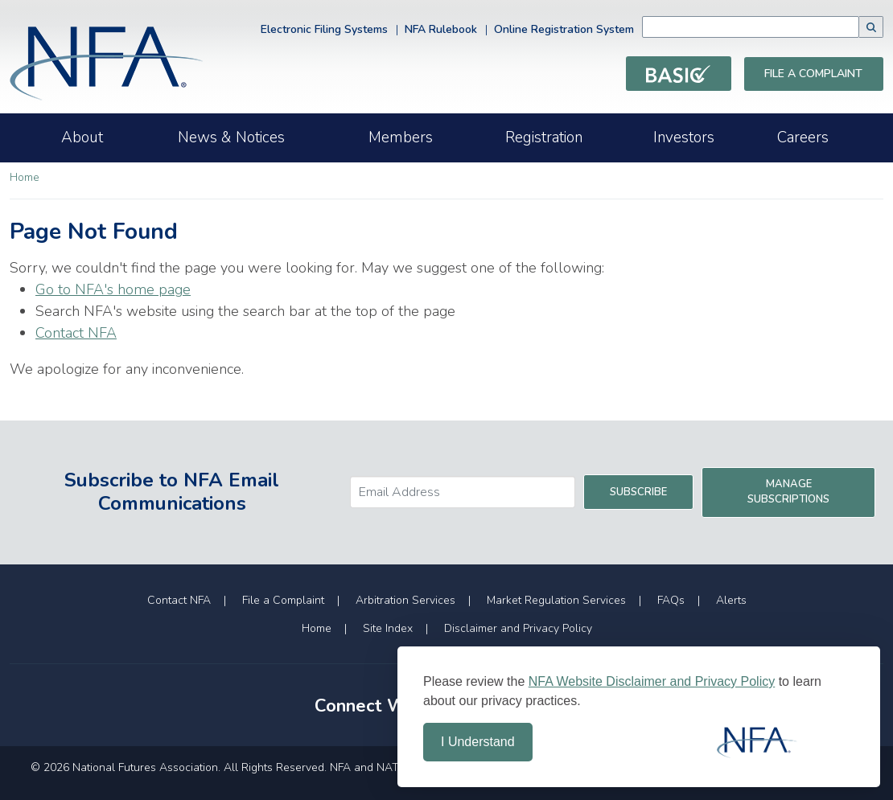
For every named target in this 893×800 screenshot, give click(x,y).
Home (24, 177)
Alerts (731, 600)
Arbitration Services (405, 600)
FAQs (671, 600)
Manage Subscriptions (788, 492)
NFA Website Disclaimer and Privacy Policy (652, 681)
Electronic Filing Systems (324, 29)
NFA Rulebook (441, 29)
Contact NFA (76, 333)
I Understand (478, 742)
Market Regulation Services (556, 600)
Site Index (388, 628)
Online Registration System (564, 29)
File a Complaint (813, 73)
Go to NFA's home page (113, 289)
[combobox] (750, 27)
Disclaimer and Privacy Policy (518, 628)
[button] (871, 27)
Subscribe (638, 492)
